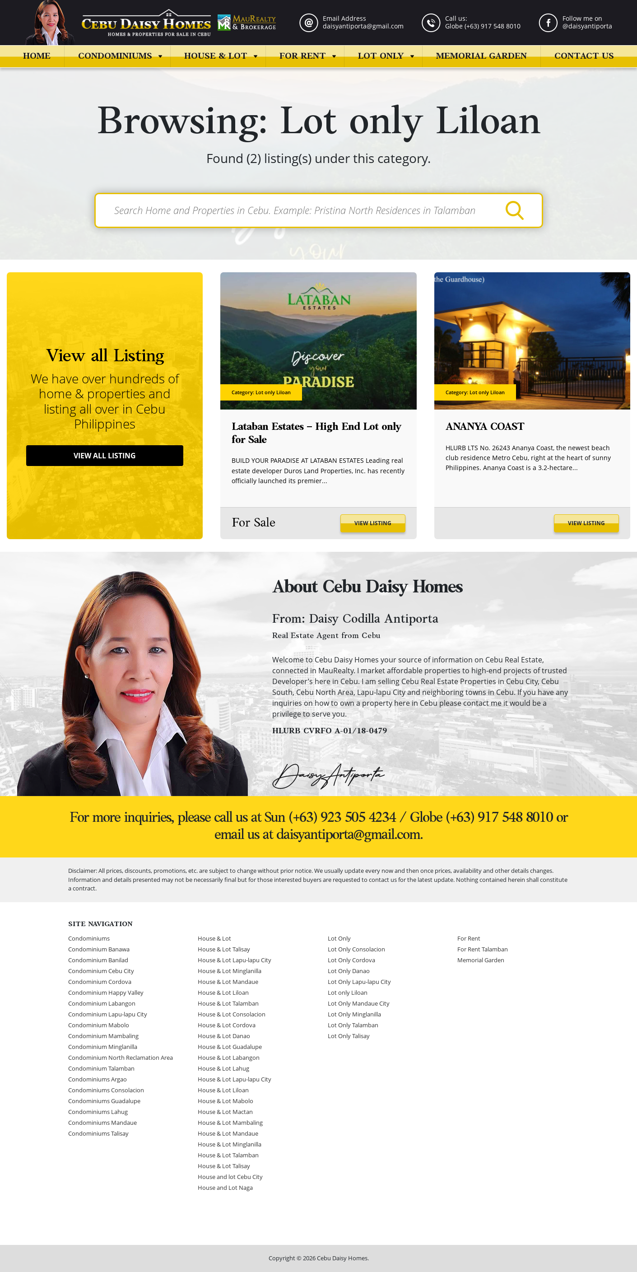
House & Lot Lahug (223, 1069)
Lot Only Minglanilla (354, 1015)
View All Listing (105, 456)
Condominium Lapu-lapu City (107, 1015)
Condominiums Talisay (98, 1134)
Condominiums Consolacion (106, 1090)
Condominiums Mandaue (102, 1123)
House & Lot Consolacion (231, 1015)
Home (37, 56)
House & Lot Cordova (227, 1025)
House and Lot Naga (225, 1188)
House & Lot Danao (224, 1036)
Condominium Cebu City (101, 971)
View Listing (372, 523)
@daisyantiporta (587, 26)
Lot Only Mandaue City (359, 1004)
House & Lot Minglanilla (229, 971)
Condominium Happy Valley (106, 993)
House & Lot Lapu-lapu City (234, 960)
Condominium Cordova (99, 982)
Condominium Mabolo (98, 1025)
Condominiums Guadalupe (104, 1101)
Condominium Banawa (99, 950)
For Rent (302, 56)
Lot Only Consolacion (356, 950)
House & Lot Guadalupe (230, 1047)
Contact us (584, 56)
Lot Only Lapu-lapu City (359, 982)
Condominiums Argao (97, 1080)
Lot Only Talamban (353, 1025)
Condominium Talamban (101, 1069)
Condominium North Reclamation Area (120, 1058)
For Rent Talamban (482, 950)
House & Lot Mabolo (225, 1101)
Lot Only (381, 56)
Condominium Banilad (98, 960)
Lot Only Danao (349, 971)
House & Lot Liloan (223, 993)
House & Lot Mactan (225, 1112)
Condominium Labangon (101, 1004)
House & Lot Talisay (224, 950)
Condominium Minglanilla (102, 1047)
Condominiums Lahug (98, 1112)
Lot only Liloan (347, 993)
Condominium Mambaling (103, 1036)
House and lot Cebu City (230, 1177)
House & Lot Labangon (229, 1058)
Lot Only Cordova (351, 960)
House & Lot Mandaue (228, 982)
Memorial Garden (481, 56)
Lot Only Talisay (349, 1036)
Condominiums (115, 56)
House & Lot (215, 56)
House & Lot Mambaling (230, 1123)
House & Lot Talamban (228, 1004)
